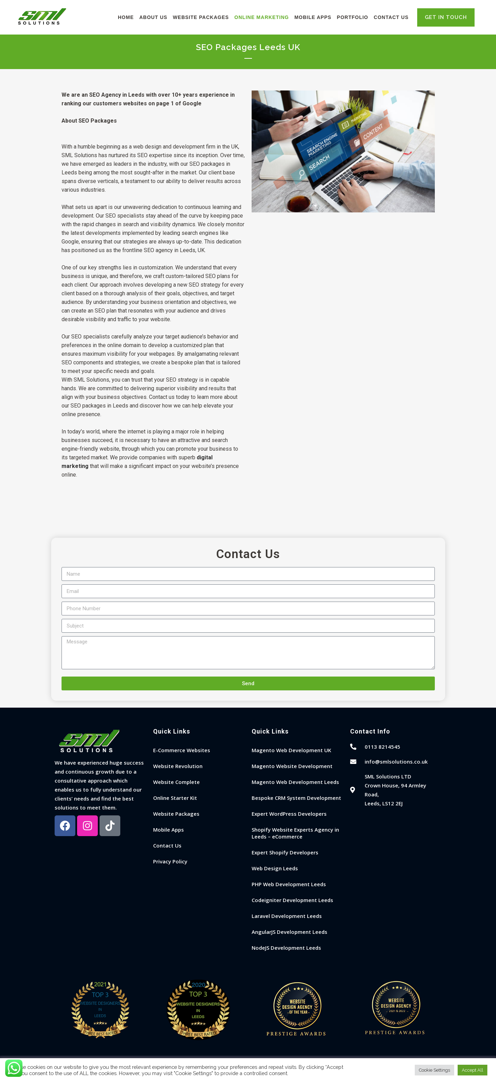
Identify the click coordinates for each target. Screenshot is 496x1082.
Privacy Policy (170, 861)
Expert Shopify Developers (285, 852)
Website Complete (176, 781)
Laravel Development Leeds (287, 915)
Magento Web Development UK (291, 750)
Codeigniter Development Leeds (292, 900)
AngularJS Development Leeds (289, 931)
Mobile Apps (168, 829)
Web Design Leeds (275, 868)
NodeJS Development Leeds (286, 947)
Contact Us (167, 845)
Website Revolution (178, 766)
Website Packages (176, 813)
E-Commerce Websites (181, 750)
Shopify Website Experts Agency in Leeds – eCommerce (295, 833)
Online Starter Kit (175, 797)
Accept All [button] (472, 1070)
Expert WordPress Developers (289, 813)
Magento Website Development (292, 766)
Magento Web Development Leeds (295, 781)
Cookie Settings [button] (434, 1070)
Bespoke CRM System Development (296, 797)
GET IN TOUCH (446, 17)
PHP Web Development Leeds (289, 884)
